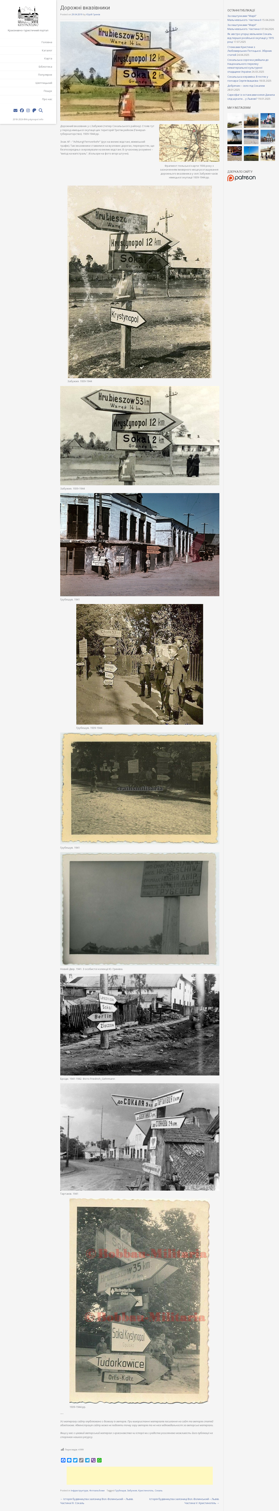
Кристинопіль (146, 1490)
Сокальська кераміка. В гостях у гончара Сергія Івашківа (247, 78)
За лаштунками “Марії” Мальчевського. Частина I (244, 27)
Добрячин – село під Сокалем (246, 85)
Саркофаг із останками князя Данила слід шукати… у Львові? (251, 97)
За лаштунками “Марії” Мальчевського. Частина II (244, 18)
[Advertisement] (140, 1476)
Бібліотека (45, 66)
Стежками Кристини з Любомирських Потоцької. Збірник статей (249, 51)
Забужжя (132, 1490)
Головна (47, 42)
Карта (48, 58)
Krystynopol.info (34, 119)
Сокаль (159, 1490)
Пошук (48, 91)
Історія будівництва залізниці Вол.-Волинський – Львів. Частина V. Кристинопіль (184, 1501)
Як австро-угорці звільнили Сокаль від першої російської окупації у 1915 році (250, 38)
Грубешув (120, 1490)
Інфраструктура (79, 1490)
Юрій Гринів (93, 14)
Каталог (47, 50)
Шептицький (44, 83)
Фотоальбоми (97, 1490)
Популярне (45, 74)
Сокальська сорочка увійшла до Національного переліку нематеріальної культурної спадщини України (248, 65)
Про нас (47, 99)
